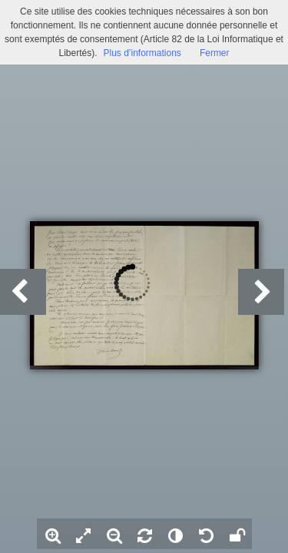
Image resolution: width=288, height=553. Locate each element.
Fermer (215, 53)
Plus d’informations (141, 53)
